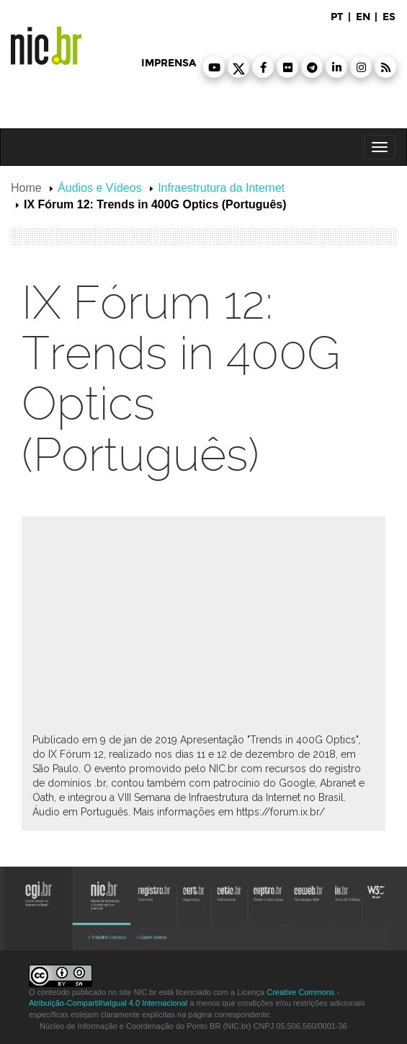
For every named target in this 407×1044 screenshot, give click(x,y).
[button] (214, 67)
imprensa (168, 63)
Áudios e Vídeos (100, 188)
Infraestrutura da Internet (221, 188)
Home (26, 188)
